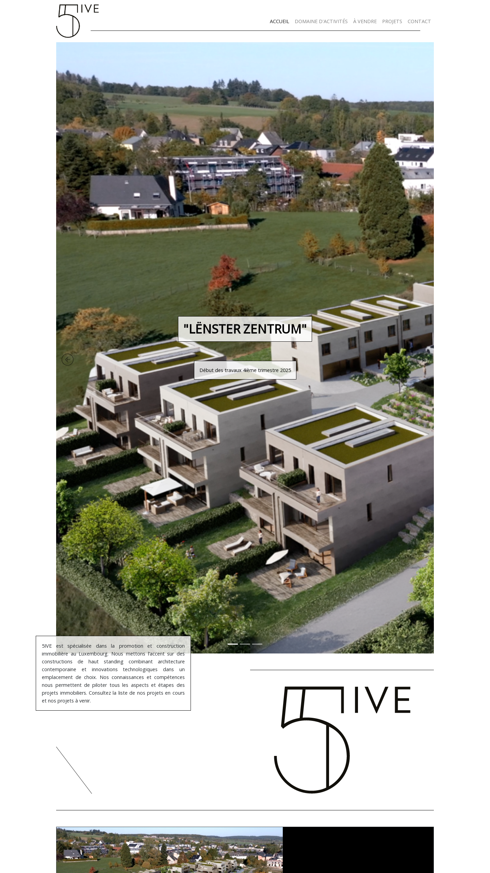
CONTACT (419, 21)
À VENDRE (365, 21)
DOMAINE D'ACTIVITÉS (321, 21)
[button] (37, 347)
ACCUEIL (279, 21)
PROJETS (392, 21)
